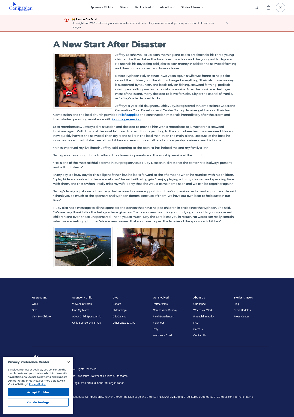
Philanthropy (119, 310)
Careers (198, 329)
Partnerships (160, 303)
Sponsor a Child (82, 297)
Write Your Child (162, 335)
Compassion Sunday (165, 310)
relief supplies (128, 115)
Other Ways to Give (123, 322)
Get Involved (161, 297)
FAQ (196, 322)
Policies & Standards (115, 375)
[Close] (68, 362)
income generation (126, 119)
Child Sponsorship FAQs (86, 322)
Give (34, 310)
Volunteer (158, 322)
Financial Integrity (203, 316)
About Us (199, 297)
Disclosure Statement (89, 375)
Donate (116, 303)
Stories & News (243, 297)
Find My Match (80, 310)
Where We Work (202, 310)
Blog (236, 303)
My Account (39, 297)
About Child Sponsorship (86, 316)
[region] (38, 385)
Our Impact (199, 303)
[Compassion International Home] (21, 10)
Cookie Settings (38, 402)
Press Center (241, 316)
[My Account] (280, 7)
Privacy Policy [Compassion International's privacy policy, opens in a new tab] (37, 384)
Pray (155, 329)
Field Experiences (163, 316)
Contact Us (199, 335)
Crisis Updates (242, 310)
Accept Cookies (38, 392)
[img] (21, 6)
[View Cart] (268, 7)
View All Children (82, 303)
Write (35, 303)
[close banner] (227, 23)
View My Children (42, 316)
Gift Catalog (119, 316)
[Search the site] (256, 7)
